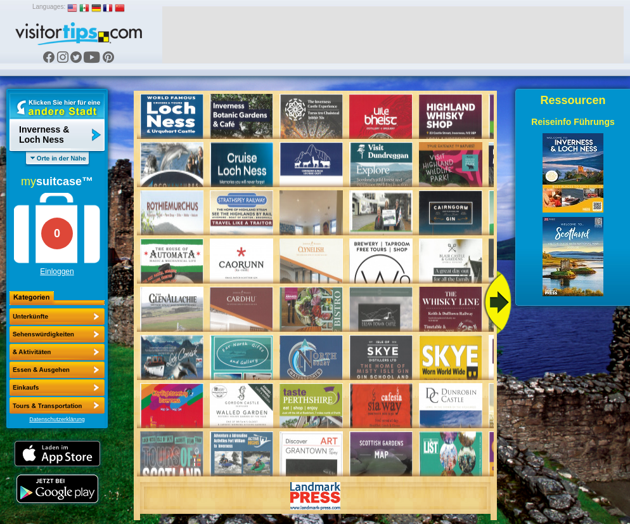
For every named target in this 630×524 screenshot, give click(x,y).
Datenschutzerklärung (57, 419)
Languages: (48, 6)
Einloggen (57, 271)
